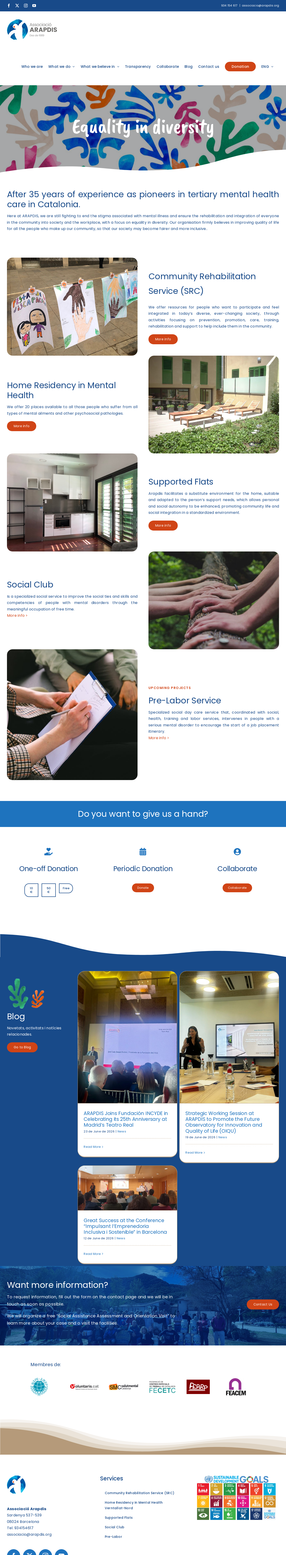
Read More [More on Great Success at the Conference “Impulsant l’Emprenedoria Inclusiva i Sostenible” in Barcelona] (228, 1059)
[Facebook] (13, 1434)
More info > (17, 615)
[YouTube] (61, 1434)
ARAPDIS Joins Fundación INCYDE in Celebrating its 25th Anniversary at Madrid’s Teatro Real (126, 1119)
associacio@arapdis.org (260, 5)
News (122, 1131)
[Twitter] (29, 1434)
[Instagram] (45, 1434)
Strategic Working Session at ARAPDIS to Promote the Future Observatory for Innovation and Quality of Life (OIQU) (189, 1122)
